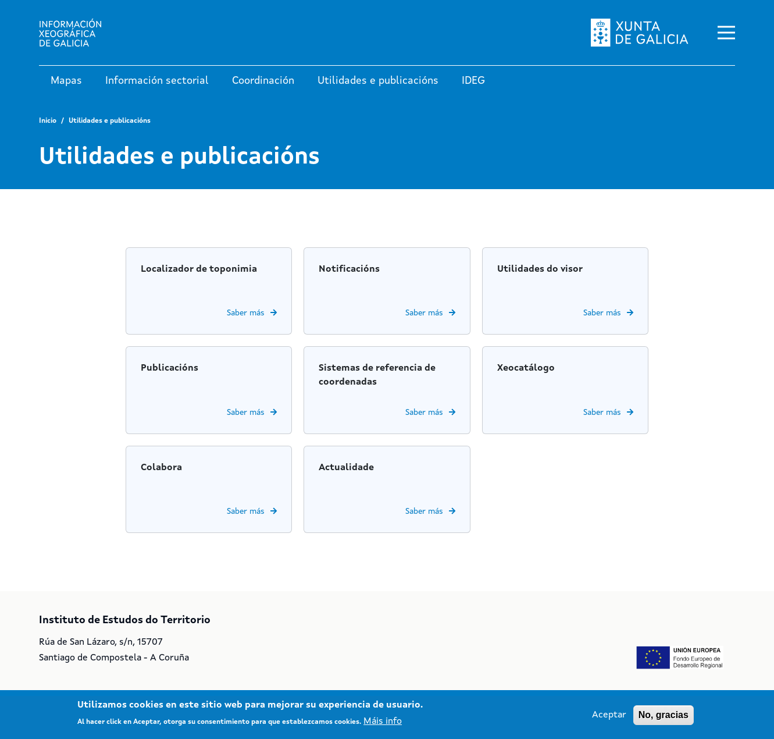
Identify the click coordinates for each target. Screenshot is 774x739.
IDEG (473, 81)
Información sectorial (157, 81)
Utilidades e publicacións (378, 81)
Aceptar (609, 715)
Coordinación (263, 81)
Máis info (382, 721)
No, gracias (664, 715)
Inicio (47, 121)
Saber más (246, 313)
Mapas (66, 81)
